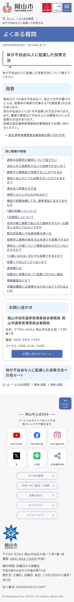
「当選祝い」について (20, 217)
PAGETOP (65, 405)
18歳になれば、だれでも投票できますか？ (35, 256)
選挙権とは (14, 268)
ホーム (10, 18)
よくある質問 (26, 18)
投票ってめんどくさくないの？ (27, 262)
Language (56, 10)
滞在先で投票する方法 (21, 188)
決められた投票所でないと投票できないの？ (36, 166)
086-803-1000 (23, 558)
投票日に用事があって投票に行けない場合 (35, 274)
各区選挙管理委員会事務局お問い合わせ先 (36, 135)
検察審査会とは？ (19, 280)
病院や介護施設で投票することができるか (35, 172)
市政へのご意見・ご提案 (36, 485)
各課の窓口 (35, 495)
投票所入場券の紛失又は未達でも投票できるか (38, 239)
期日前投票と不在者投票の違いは (29, 233)
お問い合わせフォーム (37, 353)
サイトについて (35, 515)
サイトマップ (36, 505)
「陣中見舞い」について (22, 211)
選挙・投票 (40, 384)
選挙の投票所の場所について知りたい (32, 160)
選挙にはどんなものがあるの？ (27, 194)
